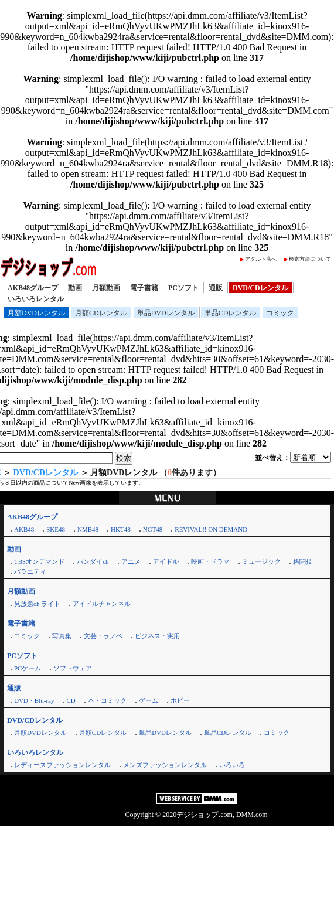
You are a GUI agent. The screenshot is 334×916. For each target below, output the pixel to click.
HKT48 (121, 529)
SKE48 (55, 529)
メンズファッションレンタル (165, 764)
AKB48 (24, 529)
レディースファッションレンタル (62, 764)
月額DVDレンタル (36, 313)
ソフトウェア (72, 668)
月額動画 (106, 288)
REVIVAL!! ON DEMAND (211, 529)
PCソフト (183, 288)
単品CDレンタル (231, 313)
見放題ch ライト (37, 603)
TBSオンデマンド (39, 561)
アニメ (131, 561)
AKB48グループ (33, 288)
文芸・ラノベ (103, 635)
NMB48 (87, 529)
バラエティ (30, 571)
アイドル (166, 561)
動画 (75, 288)
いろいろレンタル (36, 299)
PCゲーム (27, 668)
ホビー (180, 700)
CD (70, 700)
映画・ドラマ (210, 561)
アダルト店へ (261, 259)
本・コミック (107, 700)
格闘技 (302, 561)
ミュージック (261, 561)
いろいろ (232, 764)
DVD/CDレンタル (260, 288)
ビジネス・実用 (157, 635)
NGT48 (153, 529)
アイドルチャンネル (102, 603)
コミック (280, 313)
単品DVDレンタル (166, 313)
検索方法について (310, 259)
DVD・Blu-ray (34, 700)
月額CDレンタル (101, 313)
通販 (216, 288)
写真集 (61, 635)
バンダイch (92, 561)
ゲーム (148, 700)
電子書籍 (144, 288)
